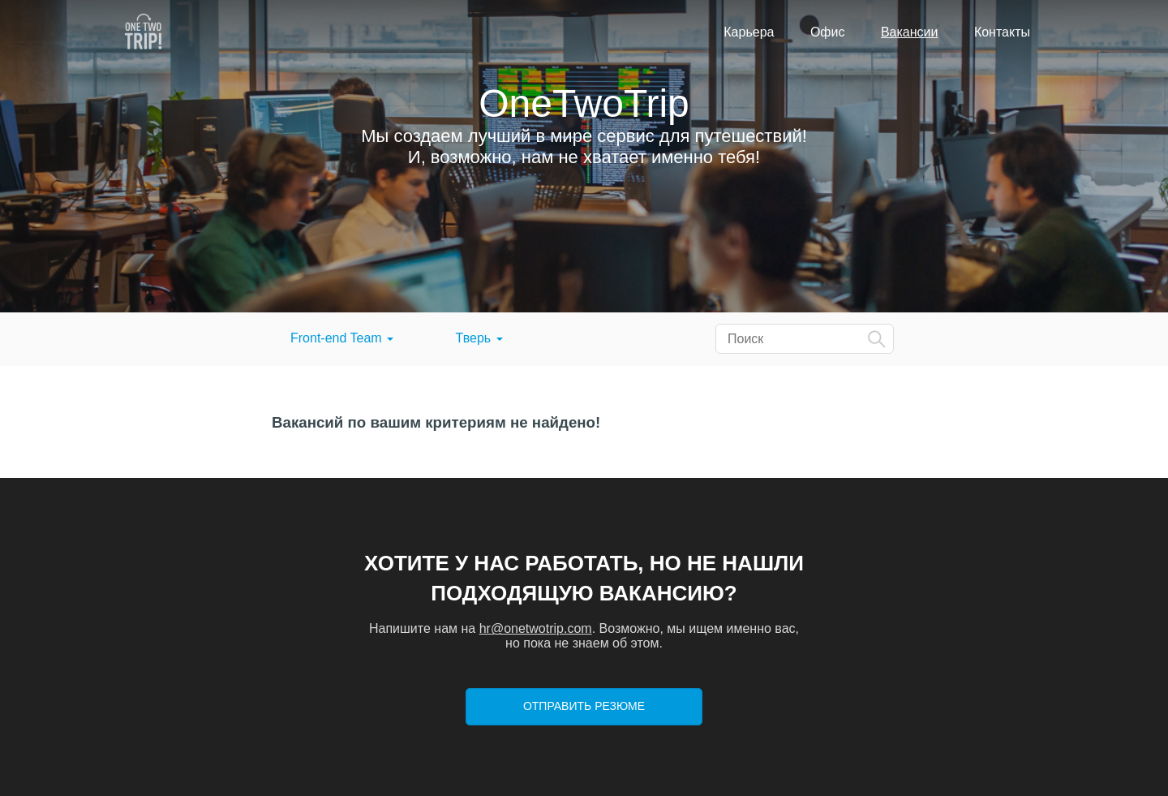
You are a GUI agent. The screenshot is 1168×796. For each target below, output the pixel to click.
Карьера (749, 32)
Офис (827, 32)
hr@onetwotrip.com (535, 628)
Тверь (479, 338)
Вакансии (909, 32)
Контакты (1002, 32)
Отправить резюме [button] (584, 705)
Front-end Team (341, 338)
